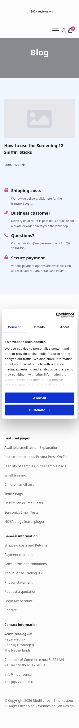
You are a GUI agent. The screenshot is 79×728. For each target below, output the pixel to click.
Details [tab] (39, 327)
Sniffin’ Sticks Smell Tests (23, 503)
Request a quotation (20, 591)
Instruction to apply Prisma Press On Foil (36, 456)
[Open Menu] (57, 30)
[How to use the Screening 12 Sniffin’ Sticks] (39, 118)
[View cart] (70, 30)
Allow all (39, 397)
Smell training (15, 475)
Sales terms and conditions (25, 564)
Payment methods (18, 554)
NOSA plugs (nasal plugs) (24, 521)
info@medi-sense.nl (19, 674)
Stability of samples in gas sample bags (35, 466)
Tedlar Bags (13, 494)
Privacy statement (18, 582)
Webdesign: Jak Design (56, 706)
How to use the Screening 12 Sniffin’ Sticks (33, 149)
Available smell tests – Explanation (31, 447)
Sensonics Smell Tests (21, 512)
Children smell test (19, 484)
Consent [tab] (14, 327)
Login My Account (18, 601)
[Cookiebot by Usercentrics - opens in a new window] (56, 315)
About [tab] (64, 327)
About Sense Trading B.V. (23, 573)
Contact (10, 610)
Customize (39, 410)
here (48, 198)
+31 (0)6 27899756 (18, 682)
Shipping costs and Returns (25, 545)
